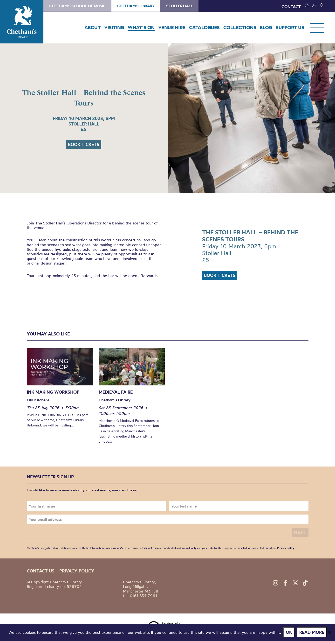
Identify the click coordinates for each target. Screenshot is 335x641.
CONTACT (291, 6)
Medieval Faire (116, 392)
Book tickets (83, 144)
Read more (311, 632)
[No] (329, 632)
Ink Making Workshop (53, 392)
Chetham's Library (21, 21)
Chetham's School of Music (77, 6)
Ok (289, 632)
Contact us (41, 571)
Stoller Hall (179, 6)
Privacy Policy (285, 548)
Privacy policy (76, 571)
